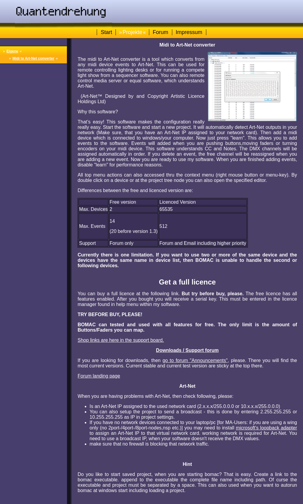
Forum (160, 32)
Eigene (12, 51)
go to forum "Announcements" (194, 360)
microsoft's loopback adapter (266, 427)
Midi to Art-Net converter (33, 58)
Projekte (132, 32)
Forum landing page (99, 375)
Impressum (189, 32)
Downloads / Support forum (187, 350)
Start (106, 32)
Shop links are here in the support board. (121, 340)
